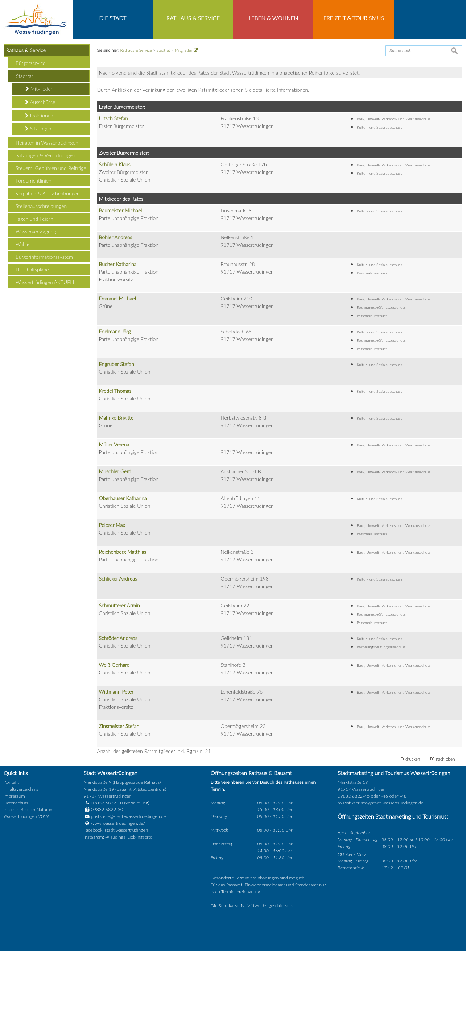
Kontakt (11, 855)
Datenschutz (16, 875)
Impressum (14, 868)
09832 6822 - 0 (103, 875)
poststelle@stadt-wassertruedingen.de (128, 889)
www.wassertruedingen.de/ (118, 896)
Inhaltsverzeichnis (21, 862)
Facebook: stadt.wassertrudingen (116, 903)
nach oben (445, 831)
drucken (412, 831)
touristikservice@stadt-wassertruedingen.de (381, 875)
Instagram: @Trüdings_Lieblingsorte (118, 909)
